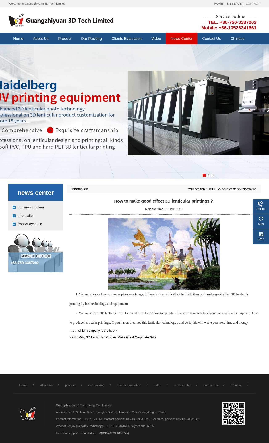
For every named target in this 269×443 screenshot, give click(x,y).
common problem (31, 207)
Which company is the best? (97, 330)
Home (18, 38)
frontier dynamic (30, 224)
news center (182, 38)
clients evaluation (126, 38)
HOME (218, 3)
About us (41, 38)
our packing (91, 38)
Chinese (237, 38)
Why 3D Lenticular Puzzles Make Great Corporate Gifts (117, 337)
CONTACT (253, 3)
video (156, 38)
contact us (211, 38)
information (26, 215)
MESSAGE (234, 3)
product (64, 38)
